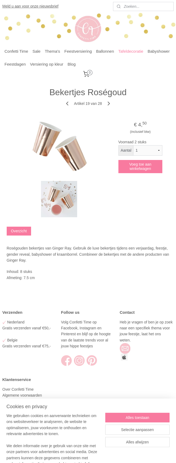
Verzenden (11, 401)
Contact (9, 431)
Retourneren (12, 413)
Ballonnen (105, 51)
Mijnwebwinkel (139, 453)
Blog (72, 64)
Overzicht (19, 231)
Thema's (52, 51)
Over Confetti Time (18, 389)
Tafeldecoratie (130, 51)
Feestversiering (78, 51)
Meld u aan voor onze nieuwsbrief (30, 6)
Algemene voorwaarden (22, 395)
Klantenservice (15, 425)
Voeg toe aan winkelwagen (140, 166)
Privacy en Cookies (18, 419)
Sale (36, 51)
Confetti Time (16, 51)
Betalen (8, 407)
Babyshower (159, 51)
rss (81, 453)
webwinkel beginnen (98, 453)
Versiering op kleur (46, 64)
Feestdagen (15, 64)
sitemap (71, 453)
